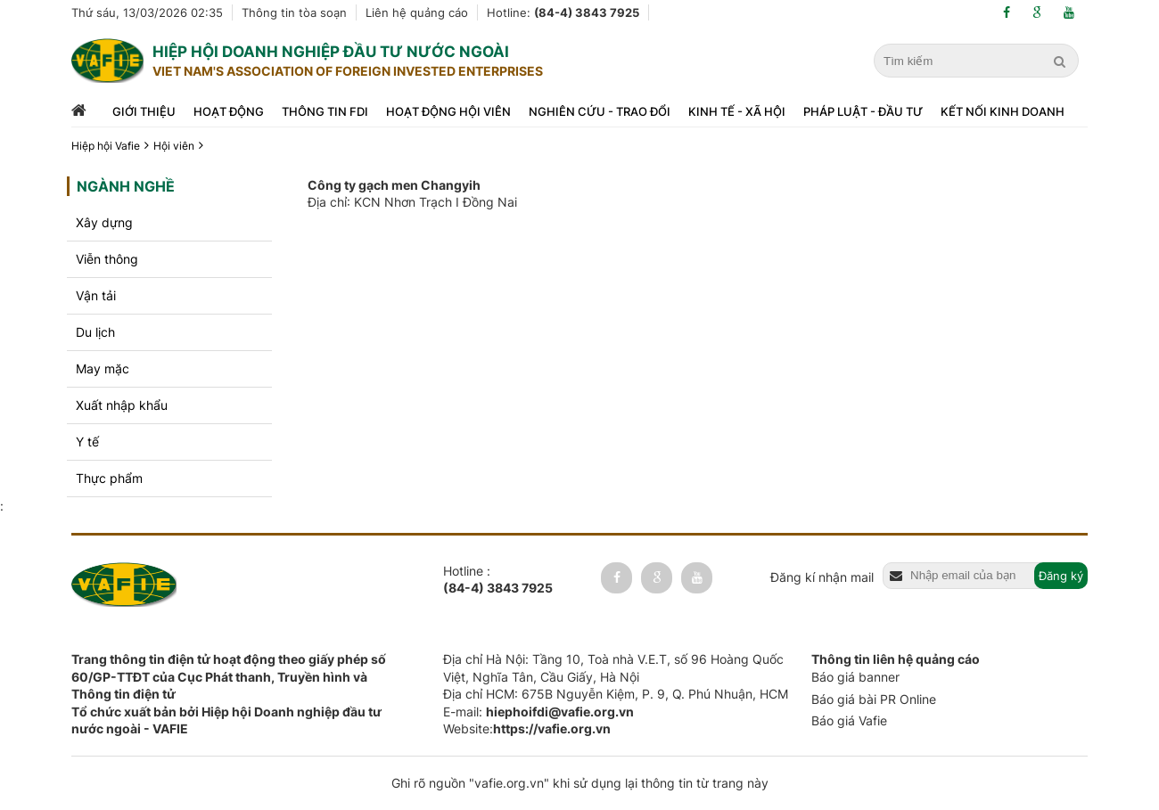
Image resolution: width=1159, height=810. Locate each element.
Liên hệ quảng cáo (417, 12)
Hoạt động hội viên (448, 111)
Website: (527, 728)
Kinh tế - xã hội (736, 111)
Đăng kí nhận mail (822, 577)
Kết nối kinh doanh (1002, 111)
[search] (1061, 61)
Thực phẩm (109, 478)
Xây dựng (104, 222)
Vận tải (96, 295)
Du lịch (95, 332)
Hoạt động (228, 111)
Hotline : (498, 580)
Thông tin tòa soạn (294, 12)
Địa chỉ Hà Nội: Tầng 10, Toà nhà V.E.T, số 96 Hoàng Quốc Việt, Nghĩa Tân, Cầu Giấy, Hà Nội (613, 667)
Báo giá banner (855, 676)
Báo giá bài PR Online (873, 699)
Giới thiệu (144, 111)
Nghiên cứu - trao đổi (599, 111)
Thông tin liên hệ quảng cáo (895, 659)
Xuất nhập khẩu (122, 405)
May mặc (102, 368)
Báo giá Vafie (849, 720)
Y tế (87, 441)
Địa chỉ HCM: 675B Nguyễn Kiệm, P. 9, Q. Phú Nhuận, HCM (615, 693)
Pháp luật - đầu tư (863, 111)
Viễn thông (107, 258)
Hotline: (563, 12)
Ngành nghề (126, 186)
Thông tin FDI (325, 111)
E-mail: (538, 711)
